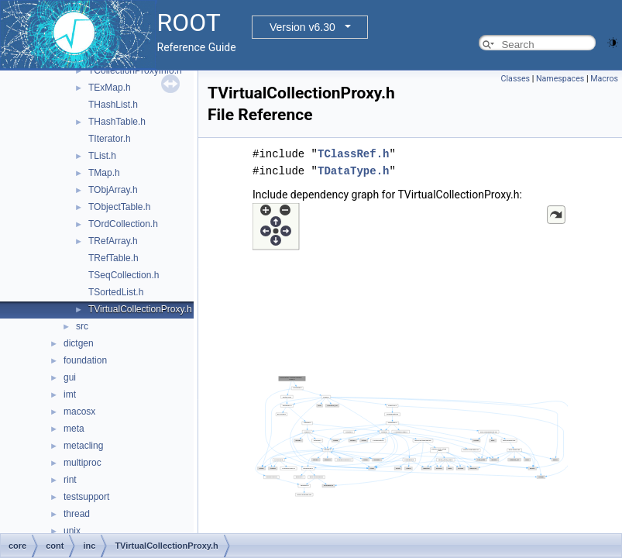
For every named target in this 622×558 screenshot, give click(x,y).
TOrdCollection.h (123, 224)
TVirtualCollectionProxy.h (140, 309)
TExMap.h (109, 87)
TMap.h (104, 172)
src (82, 326)
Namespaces (560, 79)
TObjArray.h (113, 189)
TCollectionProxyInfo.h (135, 70)
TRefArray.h (113, 241)
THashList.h (113, 104)
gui (70, 377)
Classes (515, 79)
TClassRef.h (353, 153)
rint (70, 479)
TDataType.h (353, 171)
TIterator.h (109, 138)
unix (72, 530)
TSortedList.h (115, 292)
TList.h (102, 155)
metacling (83, 445)
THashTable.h (117, 121)
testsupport (86, 496)
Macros (604, 79)
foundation (85, 360)
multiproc (82, 462)
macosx (79, 411)
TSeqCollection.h (123, 275)
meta (74, 428)
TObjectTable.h (119, 207)
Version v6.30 (302, 27)
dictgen (79, 343)
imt (70, 394)
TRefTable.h (113, 258)
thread (77, 513)
